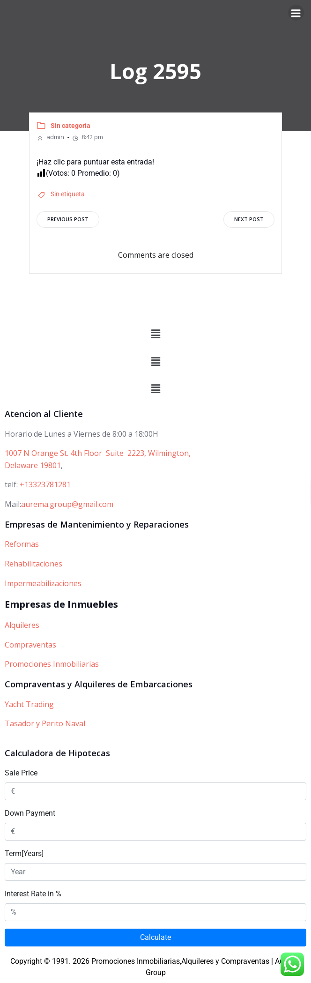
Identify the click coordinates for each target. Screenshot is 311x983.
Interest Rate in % (33, 893)
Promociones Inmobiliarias (52, 664)
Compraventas (30, 645)
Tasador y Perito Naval (45, 723)
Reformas (22, 544)
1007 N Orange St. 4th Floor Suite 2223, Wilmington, (98, 453)
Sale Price (21, 772)
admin (50, 137)
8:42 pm (87, 137)
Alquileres (22, 625)
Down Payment (30, 813)
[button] (155, 334)
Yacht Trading (29, 704)
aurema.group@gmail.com (67, 504)
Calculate (155, 937)
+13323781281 (45, 484)
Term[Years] (24, 853)
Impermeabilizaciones (43, 583)
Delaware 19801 (33, 465)
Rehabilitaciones (33, 564)
